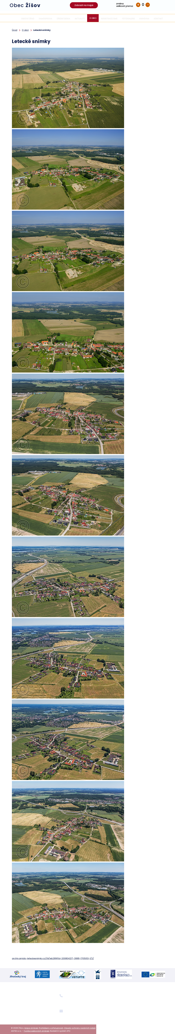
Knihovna (144, 18)
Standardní (143, 5)
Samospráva (45, 18)
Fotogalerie (128, 18)
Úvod (14, 18)
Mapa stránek (31, 1027)
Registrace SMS (109, 18)
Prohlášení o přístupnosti (51, 1027)
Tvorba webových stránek (36, 1030)
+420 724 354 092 (68, 1001)
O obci (92, 18)
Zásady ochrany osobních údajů (80, 1027)
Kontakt (158, 18)
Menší (147, 5)
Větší (138, 5)
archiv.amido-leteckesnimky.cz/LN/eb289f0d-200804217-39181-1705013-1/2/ (53, 958)
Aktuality (80, 18)
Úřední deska (63, 18)
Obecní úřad (27, 18)
